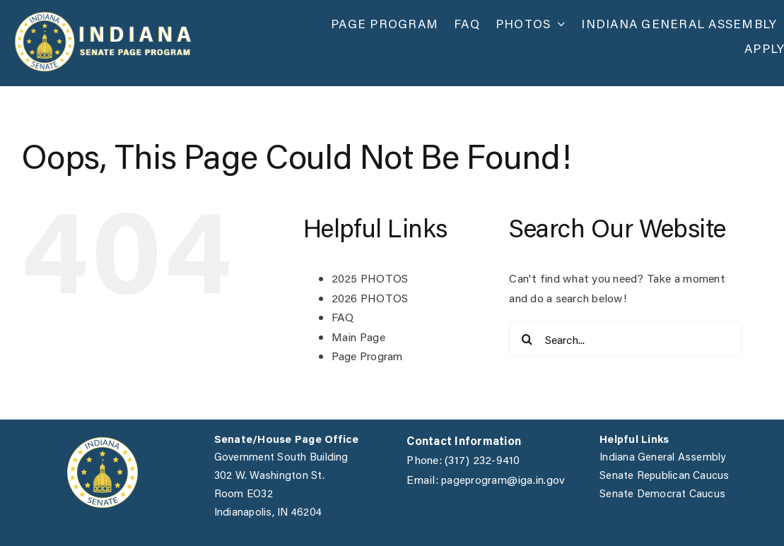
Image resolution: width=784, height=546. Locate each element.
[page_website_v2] (102, 16)
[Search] (526, 339)
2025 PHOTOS (370, 278)
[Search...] (625, 339)
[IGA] (102, 442)
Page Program (367, 355)
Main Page (358, 336)
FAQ (343, 316)
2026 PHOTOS (370, 297)
